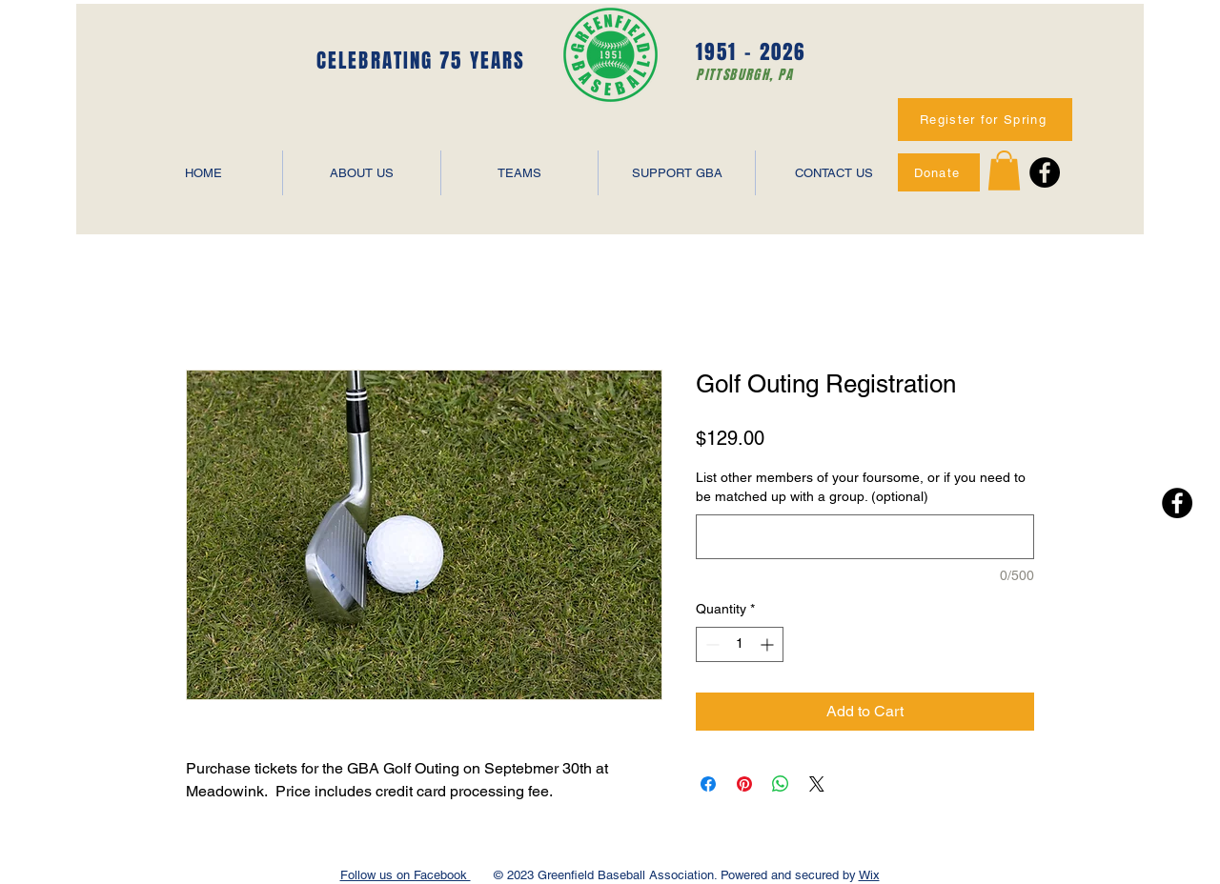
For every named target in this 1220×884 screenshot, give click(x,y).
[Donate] (939, 172)
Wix (869, 875)
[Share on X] (816, 784)
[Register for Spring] (985, 119)
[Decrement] (710, 644)
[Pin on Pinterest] (744, 784)
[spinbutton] (739, 644)
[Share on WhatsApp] (780, 784)
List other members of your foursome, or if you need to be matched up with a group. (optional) (861, 487)
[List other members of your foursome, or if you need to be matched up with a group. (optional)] (865, 537)
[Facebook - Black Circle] (1044, 172)
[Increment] (769, 644)
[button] (1004, 171)
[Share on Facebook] (708, 784)
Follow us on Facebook (405, 875)
